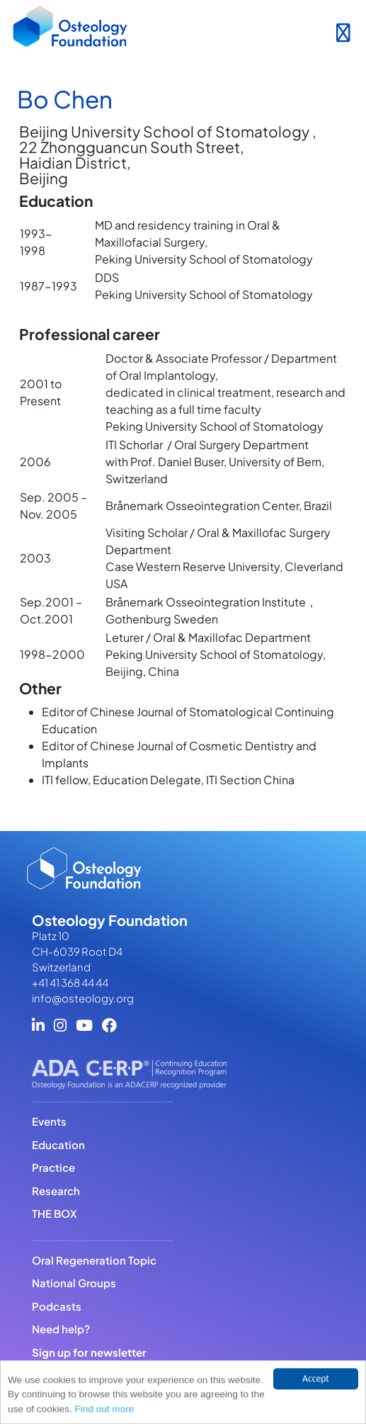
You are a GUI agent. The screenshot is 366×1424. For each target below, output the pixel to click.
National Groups (74, 1282)
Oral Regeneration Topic (94, 1260)
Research (56, 1190)
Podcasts (56, 1306)
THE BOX (54, 1213)
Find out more (104, 1410)
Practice (53, 1167)
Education (58, 1144)
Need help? (61, 1328)
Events (49, 1121)
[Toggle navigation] (342, 30)
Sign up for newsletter (89, 1352)
